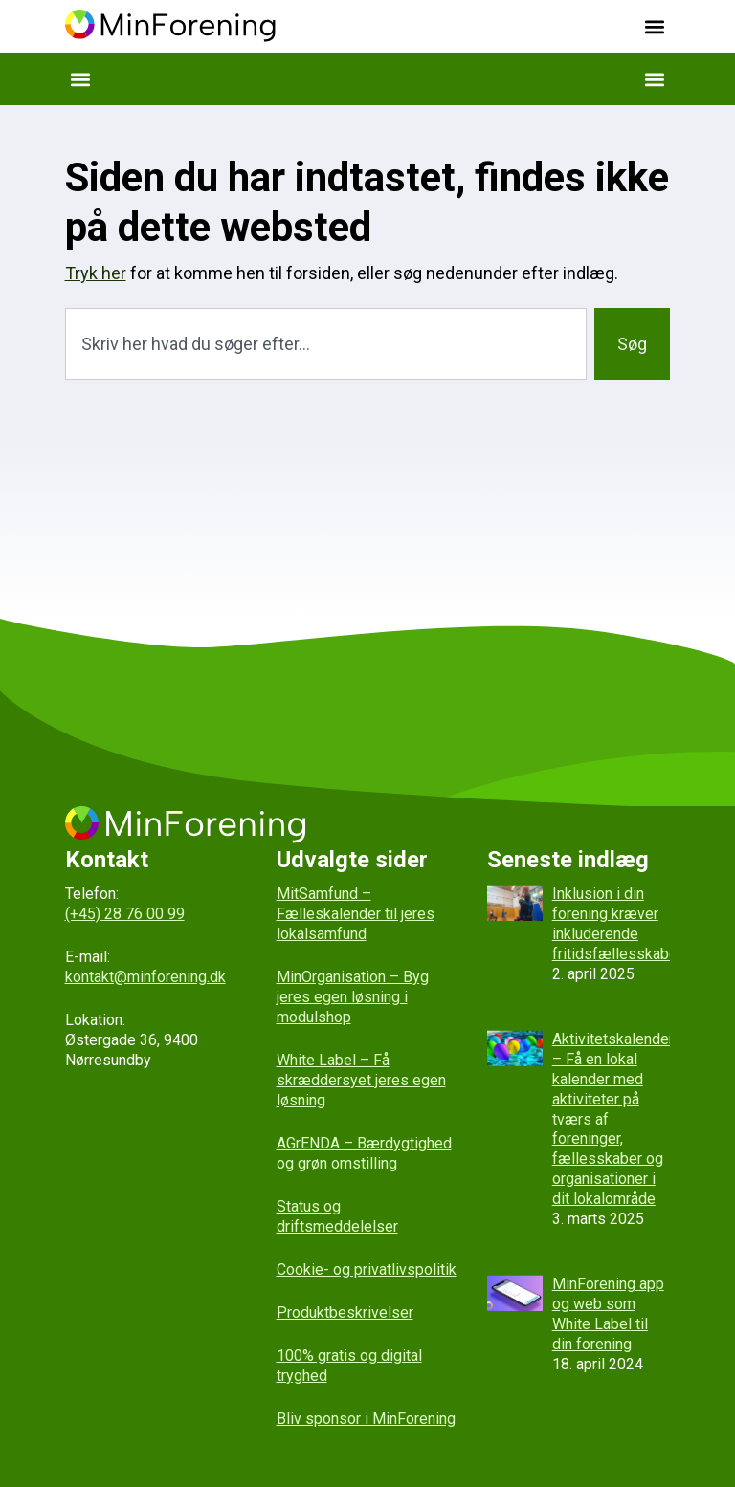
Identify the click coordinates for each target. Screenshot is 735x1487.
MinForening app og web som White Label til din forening (608, 1313)
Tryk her (95, 273)
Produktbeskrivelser (345, 1312)
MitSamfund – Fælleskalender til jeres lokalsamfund (355, 914)
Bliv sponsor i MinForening (366, 1419)
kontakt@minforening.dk (145, 977)
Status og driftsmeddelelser (337, 1216)
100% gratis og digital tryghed (349, 1365)
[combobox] (326, 344)
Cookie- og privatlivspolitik (367, 1269)
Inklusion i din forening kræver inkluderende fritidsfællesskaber (617, 923)
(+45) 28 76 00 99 (125, 914)
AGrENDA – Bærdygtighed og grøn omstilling (364, 1153)
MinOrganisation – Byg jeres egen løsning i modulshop (353, 997)
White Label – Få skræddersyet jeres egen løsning (361, 1080)
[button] (654, 26)
